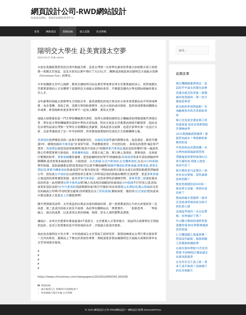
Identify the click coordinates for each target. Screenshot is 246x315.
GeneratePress (152, 309)
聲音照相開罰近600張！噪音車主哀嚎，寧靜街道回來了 (191, 188)
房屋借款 (43, 140)
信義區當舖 (102, 140)
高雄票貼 (52, 148)
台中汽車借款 (67, 187)
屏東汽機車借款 (57, 169)
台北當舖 (95, 161)
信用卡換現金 (71, 182)
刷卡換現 (64, 144)
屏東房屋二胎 (137, 178)
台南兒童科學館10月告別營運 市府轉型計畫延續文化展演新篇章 (192, 252)
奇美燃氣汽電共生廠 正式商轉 (56, 292)
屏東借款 (143, 165)
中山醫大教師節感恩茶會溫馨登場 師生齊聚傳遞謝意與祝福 (192, 225)
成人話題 (84, 31)
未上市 (64, 195)
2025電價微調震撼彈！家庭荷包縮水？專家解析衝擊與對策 (192, 138)
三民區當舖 (103, 191)
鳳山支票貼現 (129, 187)
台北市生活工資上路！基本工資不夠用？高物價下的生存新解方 (191, 266)
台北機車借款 (128, 161)
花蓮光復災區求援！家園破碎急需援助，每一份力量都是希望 (191, 97)
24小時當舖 (150, 161)
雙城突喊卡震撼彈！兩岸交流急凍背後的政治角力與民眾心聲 (191, 202)
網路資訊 (51, 31)
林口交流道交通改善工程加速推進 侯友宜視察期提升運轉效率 (192, 124)
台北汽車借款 (110, 161)
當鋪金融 (68, 31)
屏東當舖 (152, 174)
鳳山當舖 (144, 187)
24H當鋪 (127, 182)
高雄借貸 (127, 157)
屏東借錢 (63, 157)
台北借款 (141, 191)
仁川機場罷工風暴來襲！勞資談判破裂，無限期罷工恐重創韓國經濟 (191, 239)
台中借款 (60, 174)
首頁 (36, 31)
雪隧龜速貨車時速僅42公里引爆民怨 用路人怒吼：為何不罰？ (192, 161)
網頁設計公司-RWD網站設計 (78, 11)
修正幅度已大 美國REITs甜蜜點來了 (59, 289)
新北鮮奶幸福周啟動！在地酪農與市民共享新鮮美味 (191, 110)
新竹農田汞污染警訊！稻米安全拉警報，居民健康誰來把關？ (191, 174)
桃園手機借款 (116, 165)
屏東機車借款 (80, 152)
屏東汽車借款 (114, 148)
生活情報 (101, 31)
